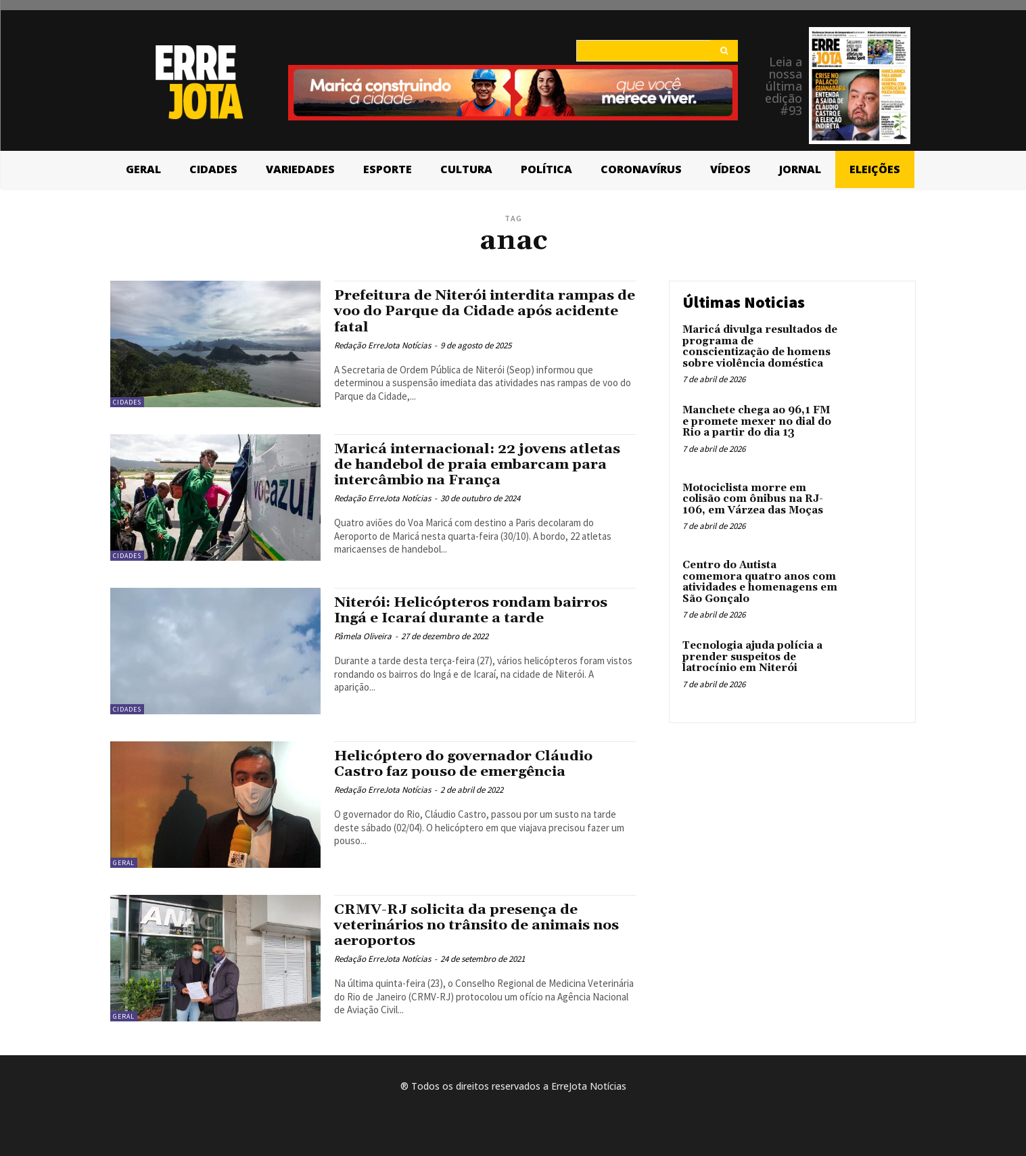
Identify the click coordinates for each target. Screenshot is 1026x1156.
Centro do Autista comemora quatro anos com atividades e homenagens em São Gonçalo (759, 582)
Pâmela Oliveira (363, 636)
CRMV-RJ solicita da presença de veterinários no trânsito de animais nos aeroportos (478, 925)
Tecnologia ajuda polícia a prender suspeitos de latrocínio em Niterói (752, 656)
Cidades (127, 402)
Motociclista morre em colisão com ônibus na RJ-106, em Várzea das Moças (752, 499)
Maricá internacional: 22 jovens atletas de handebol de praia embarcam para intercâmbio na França (478, 464)
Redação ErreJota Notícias (382, 345)
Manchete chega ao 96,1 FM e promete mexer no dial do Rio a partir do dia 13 (756, 421)
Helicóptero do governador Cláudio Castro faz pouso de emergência (464, 764)
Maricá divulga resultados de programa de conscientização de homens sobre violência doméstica (759, 346)
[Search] (724, 51)
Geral (124, 862)
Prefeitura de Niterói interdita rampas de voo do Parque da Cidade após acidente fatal (475, 311)
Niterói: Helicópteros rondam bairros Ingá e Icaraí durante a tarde (472, 610)
